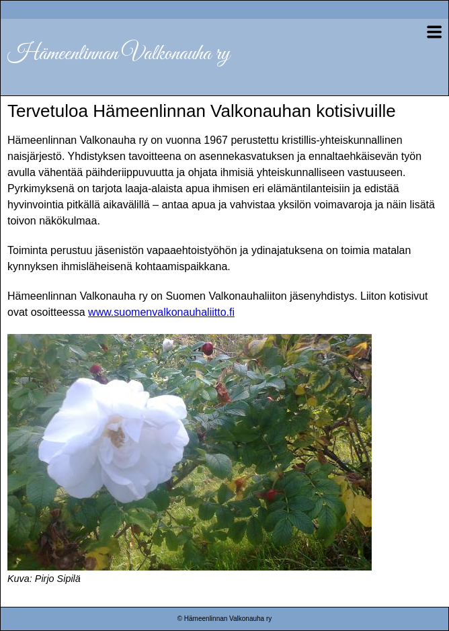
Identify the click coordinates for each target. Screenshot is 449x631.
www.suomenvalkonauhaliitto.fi (161, 312)
